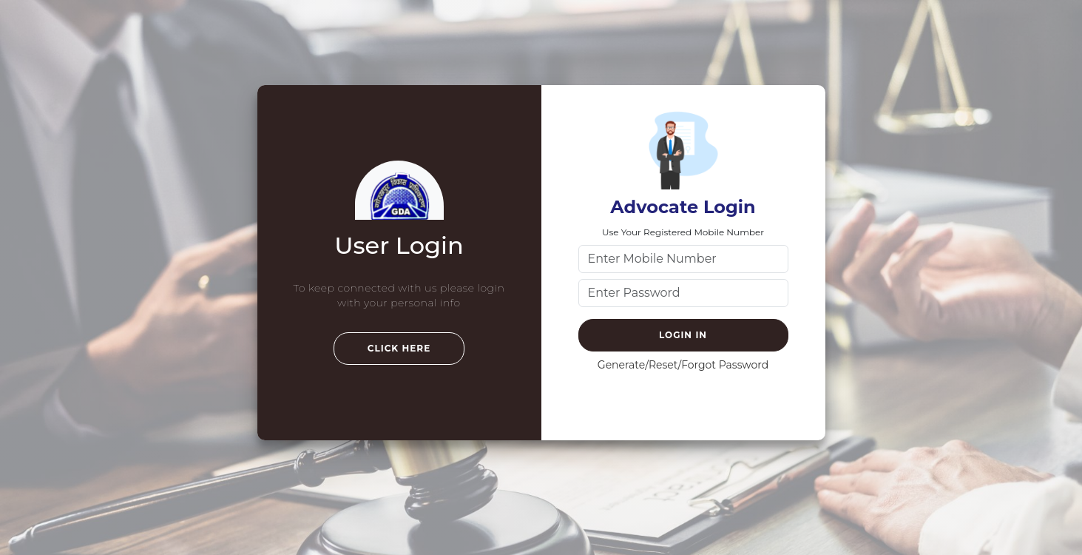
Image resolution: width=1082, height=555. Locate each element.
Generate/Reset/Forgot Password (683, 364)
